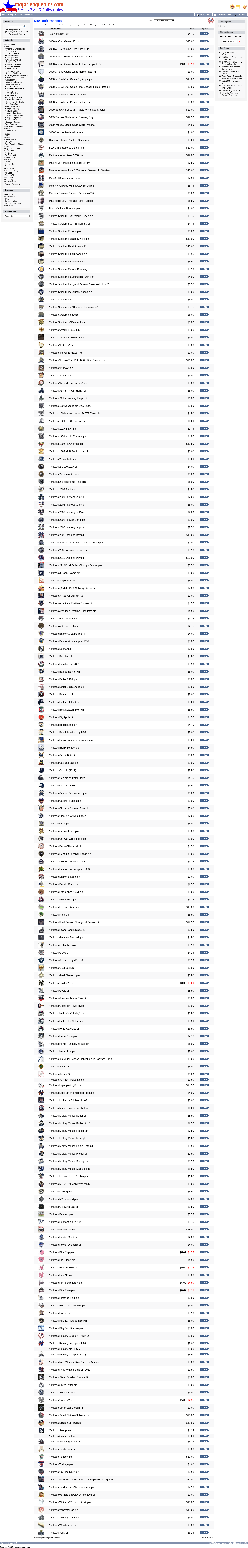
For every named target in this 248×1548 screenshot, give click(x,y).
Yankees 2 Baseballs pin (63, 459)
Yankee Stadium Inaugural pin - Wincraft (71, 276)
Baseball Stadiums (13, 122)
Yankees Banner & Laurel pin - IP (67, 633)
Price (192, 29)
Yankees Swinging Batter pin (65, 1441)
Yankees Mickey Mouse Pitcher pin (68, 1153)
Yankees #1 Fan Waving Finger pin (68, 398)
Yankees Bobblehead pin (63, 725)
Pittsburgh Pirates (13, 100)
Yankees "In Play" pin (61, 368)
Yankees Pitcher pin (60, 1313)
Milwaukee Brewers (14, 82)
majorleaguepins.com (21, 1547)
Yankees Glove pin (59, 952)
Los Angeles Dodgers (15, 78)
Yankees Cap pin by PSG (63, 785)
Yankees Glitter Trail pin (62, 945)
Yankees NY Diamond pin (63, 1199)
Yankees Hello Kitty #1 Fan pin (66, 1021)
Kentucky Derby (11, 171)
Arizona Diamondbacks (15, 49)
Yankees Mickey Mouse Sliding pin (68, 1161)
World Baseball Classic (14, 144)
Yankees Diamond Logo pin (64, 876)
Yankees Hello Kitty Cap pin (64, 1028)
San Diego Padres (13, 104)
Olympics (8, 162)
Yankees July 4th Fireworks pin (66, 1079)
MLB (16, 15)
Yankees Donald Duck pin (63, 884)
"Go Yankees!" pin (59, 33)
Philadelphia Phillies (14, 98)
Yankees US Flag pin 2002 (64, 1472)
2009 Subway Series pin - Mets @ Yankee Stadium (77, 109)
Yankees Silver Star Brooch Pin (66, 1407)
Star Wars (9, 177)
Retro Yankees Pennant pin (64, 208)
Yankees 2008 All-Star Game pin (67, 519)
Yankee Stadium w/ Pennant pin (67, 322)
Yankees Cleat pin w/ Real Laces (67, 816)
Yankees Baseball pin (61, 656)
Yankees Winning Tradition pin (66, 1517)
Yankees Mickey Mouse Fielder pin (68, 1131)
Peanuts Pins (10, 175)
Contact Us (10, 197)
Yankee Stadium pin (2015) (64, 314)
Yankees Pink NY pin (61, 1275)
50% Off (8, 142)
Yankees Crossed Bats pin (64, 831)
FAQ (7, 199)
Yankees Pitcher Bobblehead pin (67, 1305)
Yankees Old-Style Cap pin (64, 1206)
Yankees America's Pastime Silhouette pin (72, 611)
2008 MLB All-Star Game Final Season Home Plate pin (80, 87)
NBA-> (7, 133)
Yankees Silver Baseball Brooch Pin (69, 1377)
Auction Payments (12, 184)
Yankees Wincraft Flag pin (63, 1510)
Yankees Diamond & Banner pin (67, 861)
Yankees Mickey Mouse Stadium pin (69, 1168)
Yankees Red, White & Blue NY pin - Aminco (74, 1362)
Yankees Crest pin (59, 823)
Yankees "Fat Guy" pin (61, 345)
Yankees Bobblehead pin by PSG (67, 732)
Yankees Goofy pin (59, 990)
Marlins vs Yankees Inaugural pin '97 (69, 163)
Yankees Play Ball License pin (66, 1328)
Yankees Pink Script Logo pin (65, 1282)
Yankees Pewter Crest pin (63, 1237)
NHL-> (7, 137)
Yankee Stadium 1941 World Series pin (71, 216)
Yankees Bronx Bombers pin (65, 747)
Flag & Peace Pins (12, 148)
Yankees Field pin (59, 914)
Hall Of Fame (11, 120)
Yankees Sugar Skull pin (62, 1436)
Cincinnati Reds (12, 62)
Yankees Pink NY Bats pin (63, 1267)
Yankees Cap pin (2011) (62, 770)
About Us (9, 194)
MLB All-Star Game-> (14, 126)
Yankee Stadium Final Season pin (68, 254)
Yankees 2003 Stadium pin (64, 489)
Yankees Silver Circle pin (63, 1392)
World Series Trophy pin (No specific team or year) (232, 77)
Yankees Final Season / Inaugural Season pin (74, 922)
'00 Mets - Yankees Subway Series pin (230, 94)
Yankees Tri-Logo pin (61, 1464)
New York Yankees (27, 15)
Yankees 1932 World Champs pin (68, 436)
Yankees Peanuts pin (61, 1214)
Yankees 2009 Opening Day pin (67, 535)
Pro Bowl (8, 153)
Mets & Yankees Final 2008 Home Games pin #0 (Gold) (80, 170)
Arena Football (11, 182)
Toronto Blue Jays (13, 113)
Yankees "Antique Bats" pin (64, 330)
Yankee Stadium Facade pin (65, 231)
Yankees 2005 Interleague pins (66, 504)
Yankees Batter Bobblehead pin (66, 687)
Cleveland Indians (13, 64)
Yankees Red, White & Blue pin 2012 (69, 1369)
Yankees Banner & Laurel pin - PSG (69, 641)
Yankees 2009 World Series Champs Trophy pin (76, 542)
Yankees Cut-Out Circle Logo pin (67, 838)
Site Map (9, 205)
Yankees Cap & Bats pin (62, 755)
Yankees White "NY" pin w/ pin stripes (70, 1502)
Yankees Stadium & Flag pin (65, 1423)
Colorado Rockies (13, 67)
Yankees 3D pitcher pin (62, 580)
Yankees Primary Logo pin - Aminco (69, 1336)
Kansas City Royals (14, 73)
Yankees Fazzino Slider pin (64, 907)
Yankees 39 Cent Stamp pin (64, 573)
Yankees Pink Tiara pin (62, 1290)
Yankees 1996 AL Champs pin (66, 444)
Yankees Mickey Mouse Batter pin (68, 1115)
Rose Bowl (9, 168)
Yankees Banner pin (60, 649)
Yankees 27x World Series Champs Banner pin (75, 565)
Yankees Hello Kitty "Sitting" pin (66, 1013)
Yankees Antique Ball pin (63, 618)
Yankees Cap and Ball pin (63, 763)
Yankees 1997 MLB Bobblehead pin (69, 451)
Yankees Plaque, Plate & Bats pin (68, 1320)
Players (10, 91)
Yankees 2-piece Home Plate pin (67, 482)
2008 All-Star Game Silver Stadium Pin (71, 56)
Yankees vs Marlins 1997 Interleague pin (72, 1487)
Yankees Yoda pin (59, 1532)
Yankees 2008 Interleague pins (66, 527)
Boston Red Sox (12, 55)
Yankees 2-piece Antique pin (65, 474)
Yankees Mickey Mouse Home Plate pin (71, 1146)
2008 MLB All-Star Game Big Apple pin (71, 79)
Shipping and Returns (14, 203)
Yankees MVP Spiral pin (62, 1191)
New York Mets (12, 86)
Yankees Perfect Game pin (64, 1229)
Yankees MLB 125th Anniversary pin (69, 1184)
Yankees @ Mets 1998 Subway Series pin (72, 588)
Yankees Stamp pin (60, 1430)
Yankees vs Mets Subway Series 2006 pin (72, 1494)
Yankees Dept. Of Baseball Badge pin (70, 854)
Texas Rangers (12, 111)
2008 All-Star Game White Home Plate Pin (73, 71)
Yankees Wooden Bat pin (63, 1525)
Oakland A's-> (12, 95)
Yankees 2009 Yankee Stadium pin (68, 550)
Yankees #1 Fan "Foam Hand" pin (68, 390)
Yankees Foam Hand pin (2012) (67, 930)
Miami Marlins (11, 80)
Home (3, 15)
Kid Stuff (8, 173)
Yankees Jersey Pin (60, 1074)
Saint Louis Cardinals (15, 102)
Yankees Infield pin (59, 1066)
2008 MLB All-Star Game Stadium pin (70, 102)
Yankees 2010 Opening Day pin (67, 557)
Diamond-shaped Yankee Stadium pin (70, 140)
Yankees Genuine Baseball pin (66, 937)
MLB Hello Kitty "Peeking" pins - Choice (71, 201)
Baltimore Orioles (13, 53)
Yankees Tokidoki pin (61, 1456)
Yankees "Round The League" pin (68, 383)
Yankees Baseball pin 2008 (64, 664)
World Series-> (11, 124)
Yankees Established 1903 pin (66, 892)
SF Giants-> (10, 44)
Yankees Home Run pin (62, 1051)
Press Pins (9, 151)
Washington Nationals (15, 115)
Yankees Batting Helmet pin (64, 702)
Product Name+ (55, 29)
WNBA (7, 135)
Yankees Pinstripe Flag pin (64, 1298)
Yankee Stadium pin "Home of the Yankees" (73, 307)
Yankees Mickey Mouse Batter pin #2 (70, 1123)
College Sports (11, 164)
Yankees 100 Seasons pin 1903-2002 (70, 406)
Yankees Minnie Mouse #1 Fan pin (68, 1176)
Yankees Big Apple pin (61, 717)
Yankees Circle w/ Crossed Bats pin (69, 808)
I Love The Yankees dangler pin (66, 147)
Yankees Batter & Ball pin (63, 679)
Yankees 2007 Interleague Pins (66, 512)
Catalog (10, 15)
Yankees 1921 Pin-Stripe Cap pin (67, 421)
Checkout (240, 15)
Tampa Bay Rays (13, 109)
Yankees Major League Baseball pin (69, 1108)
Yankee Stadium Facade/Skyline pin (69, 238)
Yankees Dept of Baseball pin (65, 846)
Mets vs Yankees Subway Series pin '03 (71, 193)
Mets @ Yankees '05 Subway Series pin (71, 185)
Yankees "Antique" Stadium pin (66, 337)
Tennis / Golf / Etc (12, 157)
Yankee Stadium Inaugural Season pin (70, 292)
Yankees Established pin (63, 899)
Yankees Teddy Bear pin (62, 1449)
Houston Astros (12, 71)
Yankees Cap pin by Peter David (67, 778)
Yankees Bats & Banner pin (64, 671)
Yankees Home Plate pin (63, 1036)
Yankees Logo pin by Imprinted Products (71, 1093)
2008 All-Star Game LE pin (64, 41)
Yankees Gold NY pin (61, 983)
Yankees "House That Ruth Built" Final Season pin (77, 360)
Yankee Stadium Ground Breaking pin (70, 269)
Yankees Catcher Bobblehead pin (68, 793)
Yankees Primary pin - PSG (64, 1349)
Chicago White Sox (14, 60)
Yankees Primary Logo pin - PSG (67, 1343)
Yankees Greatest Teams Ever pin (68, 998)
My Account (203, 15)
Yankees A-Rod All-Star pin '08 (66, 595)
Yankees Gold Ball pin (61, 968)
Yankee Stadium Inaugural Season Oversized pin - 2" (79, 284)
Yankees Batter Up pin (61, 694)
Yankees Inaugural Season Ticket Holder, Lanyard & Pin (80, 1059)
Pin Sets (8, 160)
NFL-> (7, 129)
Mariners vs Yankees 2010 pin (66, 155)
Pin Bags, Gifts (11, 155)
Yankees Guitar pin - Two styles (66, 1006)
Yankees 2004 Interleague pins (66, 497)
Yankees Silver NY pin (61, 1400)
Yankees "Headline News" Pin (66, 352)
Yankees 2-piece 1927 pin (63, 466)
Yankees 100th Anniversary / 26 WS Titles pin (74, 413)
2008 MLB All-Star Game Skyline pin (69, 94)
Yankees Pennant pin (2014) (65, 1222)
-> (7, 47)
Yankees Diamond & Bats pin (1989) (69, 869)
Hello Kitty (9, 179)
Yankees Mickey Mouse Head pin (67, 1138)
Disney (7, 146)
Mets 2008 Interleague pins (64, 178)
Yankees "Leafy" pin (60, 375)
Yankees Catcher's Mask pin (65, 800)
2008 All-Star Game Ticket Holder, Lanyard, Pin (75, 64)
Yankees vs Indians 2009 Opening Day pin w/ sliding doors (82, 1479)
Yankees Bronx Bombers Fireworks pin (71, 740)
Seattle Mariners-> (13, 106)
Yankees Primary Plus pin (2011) (67, 1354)
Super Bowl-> (10, 131)
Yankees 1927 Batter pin (63, 428)
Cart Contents (222, 15)
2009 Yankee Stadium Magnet (66, 132)
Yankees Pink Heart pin (62, 1260)
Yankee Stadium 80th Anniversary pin (70, 223)
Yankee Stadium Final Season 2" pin (69, 246)
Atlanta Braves (12, 51)
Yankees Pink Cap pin (61, 1252)
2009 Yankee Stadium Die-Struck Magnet (72, 125)
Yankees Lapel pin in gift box (65, 1085)
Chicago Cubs (12, 58)
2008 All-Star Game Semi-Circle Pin (69, 49)
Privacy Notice (11, 201)
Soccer (7, 166)
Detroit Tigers (11, 69)
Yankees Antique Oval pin (63, 626)
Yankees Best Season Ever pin (66, 709)
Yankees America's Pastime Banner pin (71, 603)
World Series (12, 93)
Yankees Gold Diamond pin (64, 975)
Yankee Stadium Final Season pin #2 (69, 261)
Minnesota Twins (13, 84)
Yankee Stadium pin (60, 299)
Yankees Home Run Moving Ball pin (69, 1043)
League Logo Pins (13, 117)
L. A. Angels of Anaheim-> (17, 75)
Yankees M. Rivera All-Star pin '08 (68, 1100)
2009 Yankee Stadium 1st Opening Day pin (73, 117)
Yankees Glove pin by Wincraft (66, 960)
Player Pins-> (10, 140)
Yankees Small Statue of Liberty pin (69, 1415)
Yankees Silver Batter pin (63, 1385)
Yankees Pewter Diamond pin (65, 1244)
